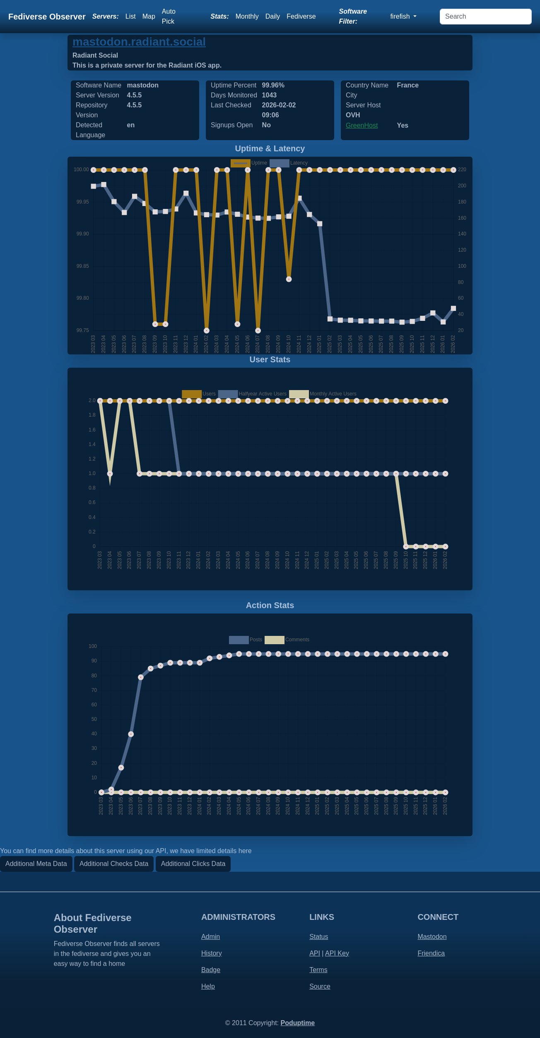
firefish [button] (401, 16)
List (130, 16)
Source (319, 986)
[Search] (486, 16)
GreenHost (362, 125)
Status (318, 936)
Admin (210, 936)
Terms (318, 969)
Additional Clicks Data (193, 863)
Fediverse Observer (47, 16)
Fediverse (301, 16)
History (211, 953)
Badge (210, 969)
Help (208, 986)
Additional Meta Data (36, 863)
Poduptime (297, 1022)
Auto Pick (169, 16)
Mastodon (431, 936)
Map (148, 16)
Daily (272, 16)
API (314, 953)
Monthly (247, 16)
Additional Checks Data (114, 863)
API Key (337, 953)
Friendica (431, 953)
